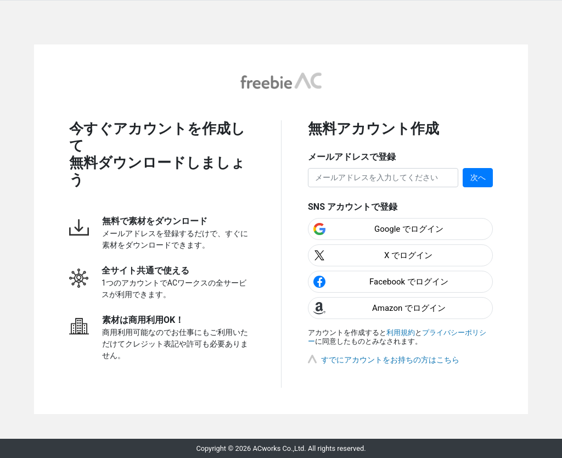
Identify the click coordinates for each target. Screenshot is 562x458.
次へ (478, 177)
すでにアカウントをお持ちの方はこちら (390, 359)
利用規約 (400, 332)
